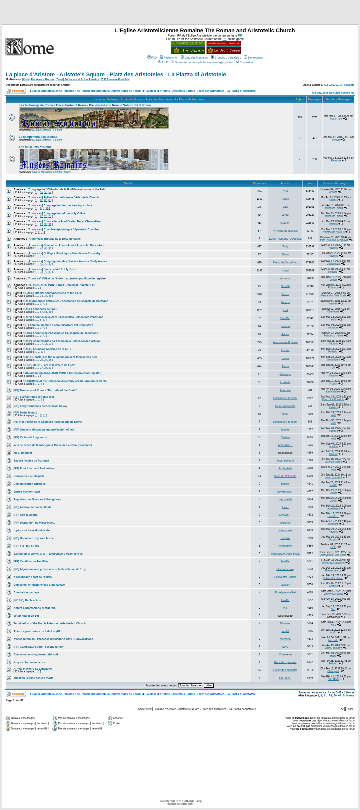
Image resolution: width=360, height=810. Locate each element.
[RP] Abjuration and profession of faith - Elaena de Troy (50, 569)
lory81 (285, 631)
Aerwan (333, 303)
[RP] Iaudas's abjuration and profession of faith (44, 429)
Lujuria (285, 350)
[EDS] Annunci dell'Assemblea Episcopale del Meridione (61, 332)
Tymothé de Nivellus (285, 230)
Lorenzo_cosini (333, 462)
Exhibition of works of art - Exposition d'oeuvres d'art (48, 553)
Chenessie (333, 311)
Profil (163, 62)
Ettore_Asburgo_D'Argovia (285, 238)
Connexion (244, 62)
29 (49, 216)
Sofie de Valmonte (285, 476)
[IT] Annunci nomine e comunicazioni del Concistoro (58, 324)
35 (49, 295)
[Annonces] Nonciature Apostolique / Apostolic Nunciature (66, 245)
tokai (285, 413)
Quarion (285, 222)
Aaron (285, 198)
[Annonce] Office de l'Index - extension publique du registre (67, 278)
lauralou (333, 446)
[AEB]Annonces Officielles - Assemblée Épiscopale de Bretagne (66, 300)
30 (45, 224)
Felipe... (333, 663)
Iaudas (285, 429)
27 (41, 216)
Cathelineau (333, 263)
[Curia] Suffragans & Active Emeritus (78, 79)
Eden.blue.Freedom (285, 397)
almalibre (333, 327)
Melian (336, 139)
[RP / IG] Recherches (27, 600)
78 (41, 272)
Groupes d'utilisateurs (226, 57)
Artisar (285, 334)
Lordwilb (285, 382)
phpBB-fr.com (187, 803)
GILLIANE (285, 677)
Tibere (285, 294)
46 (45, 264)
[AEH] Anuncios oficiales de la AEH (47, 348)
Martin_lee (336, 118)
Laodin (333, 493)
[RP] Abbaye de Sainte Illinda (33, 507)
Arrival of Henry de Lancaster (33, 668)
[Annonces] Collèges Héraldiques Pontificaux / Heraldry (64, 253)
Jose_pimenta (285, 460)
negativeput (333, 508)
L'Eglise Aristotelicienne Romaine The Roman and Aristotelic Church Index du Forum (86, 90)
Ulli (333, 367)
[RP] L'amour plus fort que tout (34, 396)
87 (41, 200)
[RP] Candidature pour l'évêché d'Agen (39, 646)
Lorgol (285, 214)
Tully (285, 246)
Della (333, 547)
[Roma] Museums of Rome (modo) (51, 171)
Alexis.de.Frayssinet (333, 562)
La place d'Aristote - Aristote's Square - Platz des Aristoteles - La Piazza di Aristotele (116, 74)
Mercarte (285, 638)
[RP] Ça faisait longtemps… (32, 437)
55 (41, 192)
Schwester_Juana (285, 576)
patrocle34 (285, 499)
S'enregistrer (253, 57)
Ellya (285, 646)
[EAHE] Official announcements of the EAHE (53, 292)
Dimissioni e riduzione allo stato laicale (39, 584)
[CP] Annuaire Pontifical (115, 79)
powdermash (285, 491)
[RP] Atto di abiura (26, 514)
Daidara (333, 224)
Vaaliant (285, 584)
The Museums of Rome (35, 147)
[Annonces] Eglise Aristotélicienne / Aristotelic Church (63, 197)
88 (45, 200)
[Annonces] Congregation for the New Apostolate (60, 205)
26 (41, 359)
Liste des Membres (194, 57)
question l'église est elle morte (34, 677)
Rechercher (169, 57)
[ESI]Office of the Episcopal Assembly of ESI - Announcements (65, 380)
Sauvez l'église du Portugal (31, 460)
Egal (285, 206)
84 (41, 311)
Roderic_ (333, 271)
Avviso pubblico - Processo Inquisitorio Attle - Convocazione (53, 638)
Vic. (285, 607)
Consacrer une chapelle (29, 476)
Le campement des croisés (38, 137)
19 (49, 343)
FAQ (152, 57)
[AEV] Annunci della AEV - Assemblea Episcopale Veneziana (63, 316)
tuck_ (285, 507)
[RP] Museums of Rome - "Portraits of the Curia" (45, 390)
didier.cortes (285, 530)
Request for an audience (30, 662)
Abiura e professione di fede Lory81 (37, 631)
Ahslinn (333, 192)
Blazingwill (333, 671)
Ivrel (285, 190)
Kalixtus (333, 200)
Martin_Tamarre (333, 648)
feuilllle (285, 483)
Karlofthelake (333, 391)
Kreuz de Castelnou (285, 262)
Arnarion (285, 278)
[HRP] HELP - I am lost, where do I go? (49, 364)
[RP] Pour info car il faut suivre (34, 468)
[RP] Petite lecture (25, 412)
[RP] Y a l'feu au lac (26, 545)
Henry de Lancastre (285, 669)
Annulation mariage (26, 592)
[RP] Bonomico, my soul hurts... (34, 538)
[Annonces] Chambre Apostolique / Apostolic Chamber (64, 229)
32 (41, 248)
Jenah (333, 279)
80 (49, 272)
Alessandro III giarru (285, 342)
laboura (333, 454)
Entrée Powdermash (27, 491)
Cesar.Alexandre (285, 406)
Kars (333, 624)
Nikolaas (285, 623)
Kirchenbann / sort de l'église (33, 576)
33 (45, 248)
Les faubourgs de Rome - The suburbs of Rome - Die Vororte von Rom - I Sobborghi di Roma (85, 105)
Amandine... (285, 445)
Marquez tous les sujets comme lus (333, 92)
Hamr (333, 655)
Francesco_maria (333, 208)
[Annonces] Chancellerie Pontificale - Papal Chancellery (64, 221)
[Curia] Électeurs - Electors (38, 79)
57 (49, 192)
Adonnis (333, 247)
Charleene (285, 654)
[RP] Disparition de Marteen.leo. (34, 522)
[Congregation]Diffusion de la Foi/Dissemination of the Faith (67, 189)
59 (332, 85)
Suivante (349, 85)
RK (224, 39)
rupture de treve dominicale (32, 530)
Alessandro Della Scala (333, 295)
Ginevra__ (285, 514)
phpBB (173, 801)
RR (240, 35)
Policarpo (333, 287)
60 (337, 85)
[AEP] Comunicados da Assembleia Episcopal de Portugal (62, 340)
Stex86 (285, 286)
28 (45, 216)
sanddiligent (333, 359)
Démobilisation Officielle (30, 483)
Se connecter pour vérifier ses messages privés (202, 62)
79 (45, 272)
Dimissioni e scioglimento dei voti (36, 654)
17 (41, 343)
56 (45, 192)
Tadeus (285, 302)
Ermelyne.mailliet (285, 592)
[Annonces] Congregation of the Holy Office (56, 213)
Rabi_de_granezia (285, 662)
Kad (285, 310)
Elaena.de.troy (285, 569)
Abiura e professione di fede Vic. (35, 607)
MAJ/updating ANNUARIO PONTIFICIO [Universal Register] (63, 372)
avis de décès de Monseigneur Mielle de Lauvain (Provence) (53, 445)
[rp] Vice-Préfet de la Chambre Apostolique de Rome (48, 421)
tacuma (285, 326)
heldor (333, 319)
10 (47, 208)
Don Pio (285, 318)
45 (41, 264)
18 (45, 343)
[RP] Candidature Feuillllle (31, 561)
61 (341, 85)
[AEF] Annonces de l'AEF (41, 308)
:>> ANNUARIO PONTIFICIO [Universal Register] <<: (62, 284)
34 (49, 248)
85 (45, 311)
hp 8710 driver (23, 452)
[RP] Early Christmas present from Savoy (40, 406)
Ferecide (336, 160)
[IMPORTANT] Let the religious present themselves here (61, 356)
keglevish (285, 522)
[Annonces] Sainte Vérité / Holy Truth (52, 269)
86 (49, 311)
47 (49, 264)
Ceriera (285, 437)
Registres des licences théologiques (37, 499)
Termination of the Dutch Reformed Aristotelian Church (50, 623)
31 (49, 224)
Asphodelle (285, 468)
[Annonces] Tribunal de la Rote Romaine (54, 238)
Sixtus (285, 254)
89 (49, 200)
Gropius (333, 383)
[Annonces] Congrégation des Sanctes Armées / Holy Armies (67, 261)
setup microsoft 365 (27, 615)
